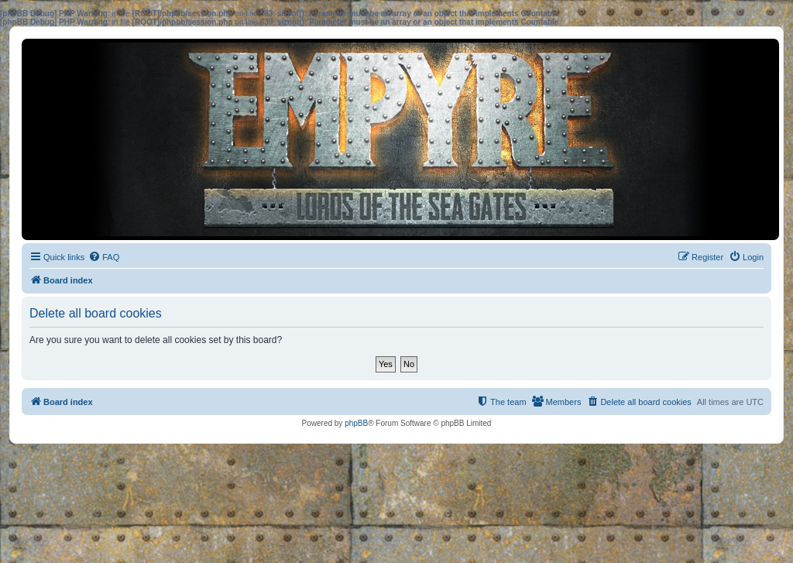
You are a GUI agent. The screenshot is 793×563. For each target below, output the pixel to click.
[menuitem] (103, 257)
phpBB (356, 423)
